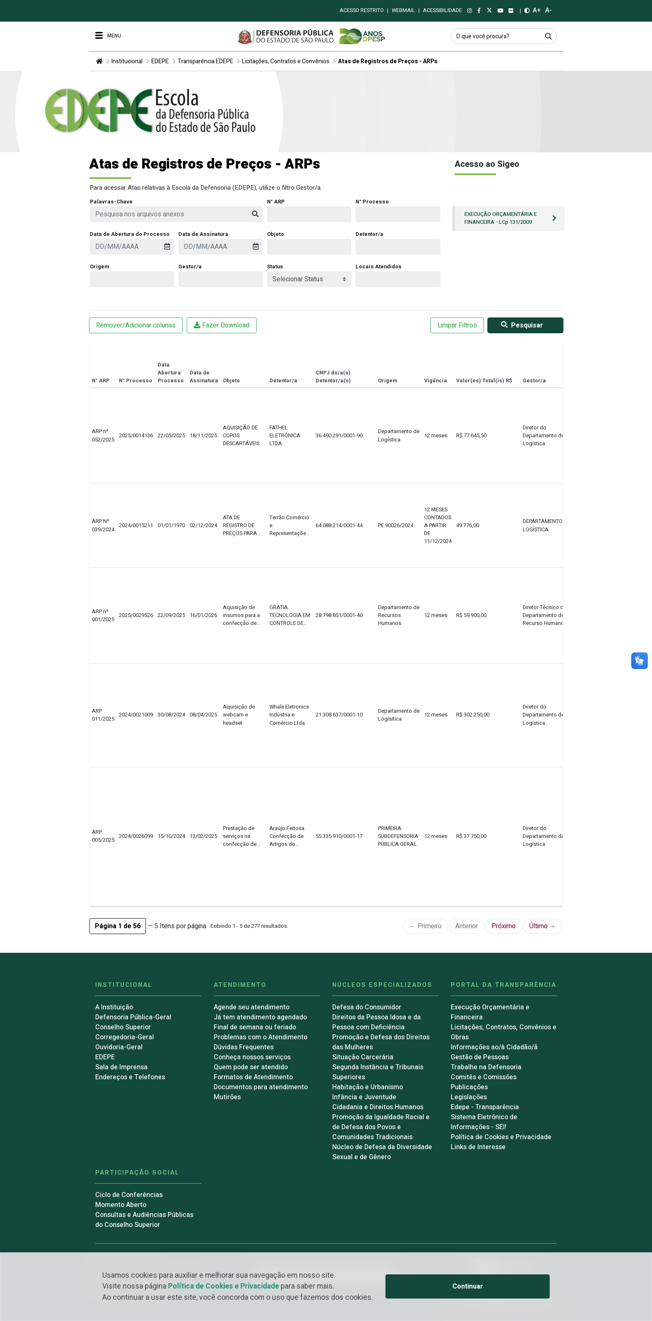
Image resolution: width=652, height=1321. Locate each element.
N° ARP (276, 202)
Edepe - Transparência (485, 1107)
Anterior (466, 926)
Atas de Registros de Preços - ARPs (387, 61)
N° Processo (372, 202)
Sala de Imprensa (121, 1067)
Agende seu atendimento (251, 1007)
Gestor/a (190, 266)
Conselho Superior (123, 1027)
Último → (542, 926)
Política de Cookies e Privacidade (223, 1286)
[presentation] (132, 247)
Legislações (469, 1097)
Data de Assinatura (203, 234)
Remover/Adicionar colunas (135, 325)
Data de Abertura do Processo (130, 234)
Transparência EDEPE (205, 61)
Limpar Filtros (457, 325)
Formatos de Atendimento (253, 1077)
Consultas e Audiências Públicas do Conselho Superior (144, 1220)
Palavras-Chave (111, 202)
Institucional (127, 61)
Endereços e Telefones (130, 1077)
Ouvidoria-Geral (119, 1047)
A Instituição (114, 1007)
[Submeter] (548, 35)
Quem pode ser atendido (251, 1067)
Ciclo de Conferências (129, 1195)
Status (275, 266)
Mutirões (227, 1097)
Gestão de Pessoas (480, 1057)
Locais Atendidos (379, 266)
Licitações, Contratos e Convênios (285, 61)
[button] (117, 926)
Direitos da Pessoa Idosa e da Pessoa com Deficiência (376, 1022)
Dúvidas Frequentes (244, 1047)
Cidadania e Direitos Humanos (377, 1107)
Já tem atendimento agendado (260, 1017)
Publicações (469, 1087)
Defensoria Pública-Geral (133, 1017)
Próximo (503, 926)
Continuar (467, 1286)
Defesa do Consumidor (366, 1007)
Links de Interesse (478, 1147)
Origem (99, 266)
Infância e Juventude (364, 1097)
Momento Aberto (120, 1205)
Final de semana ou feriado (255, 1027)
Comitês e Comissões (483, 1077)
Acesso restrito (362, 10)
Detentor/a (369, 234)
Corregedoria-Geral (124, 1037)
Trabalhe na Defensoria (486, 1067)
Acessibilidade (442, 10)
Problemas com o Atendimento (260, 1037)
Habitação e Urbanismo (367, 1087)
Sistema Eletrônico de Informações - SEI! (484, 1122)
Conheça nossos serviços (252, 1057)
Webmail (403, 10)
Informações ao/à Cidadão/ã (494, 1047)
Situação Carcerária (362, 1057)
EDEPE (160, 61)
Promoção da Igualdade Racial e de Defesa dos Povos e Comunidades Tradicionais (381, 1127)
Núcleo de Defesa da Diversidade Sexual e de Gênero (382, 1152)
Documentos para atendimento (261, 1087)
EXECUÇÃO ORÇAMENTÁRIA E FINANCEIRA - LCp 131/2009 (500, 218)
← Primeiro (425, 926)
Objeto (275, 234)
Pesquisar (520, 325)
